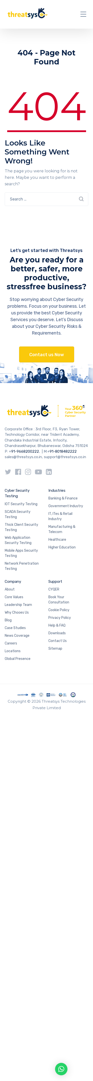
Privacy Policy (59, 618)
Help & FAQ (56, 625)
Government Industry (65, 506)
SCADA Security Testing (18, 514)
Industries (56, 490)
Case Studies (15, 628)
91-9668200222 (25, 451)
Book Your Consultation (58, 599)
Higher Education (62, 547)
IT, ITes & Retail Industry (60, 516)
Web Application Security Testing (18, 540)
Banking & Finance (63, 498)
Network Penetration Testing (22, 566)
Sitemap (55, 648)
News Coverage (17, 636)
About (10, 589)
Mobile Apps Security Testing (21, 553)
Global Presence (18, 659)
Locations (13, 651)
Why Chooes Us (17, 612)
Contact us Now (46, 354)
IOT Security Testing (21, 504)
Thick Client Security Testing (21, 527)
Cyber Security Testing (17, 493)
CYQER (53, 589)
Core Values (14, 597)
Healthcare (57, 540)
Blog (8, 620)
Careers (11, 643)
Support (55, 581)
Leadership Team (18, 605)
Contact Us (57, 641)
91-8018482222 (63, 451)
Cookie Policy (58, 610)
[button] (61, 1069)
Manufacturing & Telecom (61, 529)
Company (13, 581)
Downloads (57, 633)
